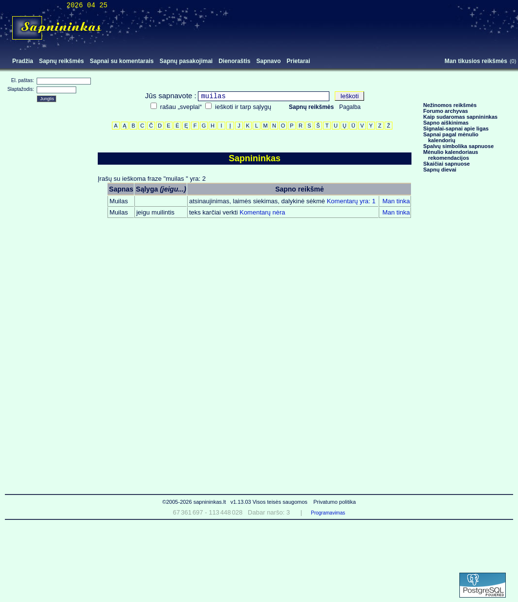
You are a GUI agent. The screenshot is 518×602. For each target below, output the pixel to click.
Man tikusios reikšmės (476, 61)
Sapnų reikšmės (61, 61)
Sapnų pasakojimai (186, 61)
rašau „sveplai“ (181, 106)
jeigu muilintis (155, 212)
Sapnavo (269, 61)
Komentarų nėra (237, 212)
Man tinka (396, 201)
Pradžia (22, 61)
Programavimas (328, 513)
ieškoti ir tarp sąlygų (243, 106)
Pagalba (350, 107)
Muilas (118, 201)
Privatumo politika (334, 502)
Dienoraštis (234, 61)
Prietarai (298, 61)
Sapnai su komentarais (122, 61)
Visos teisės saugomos (281, 502)
